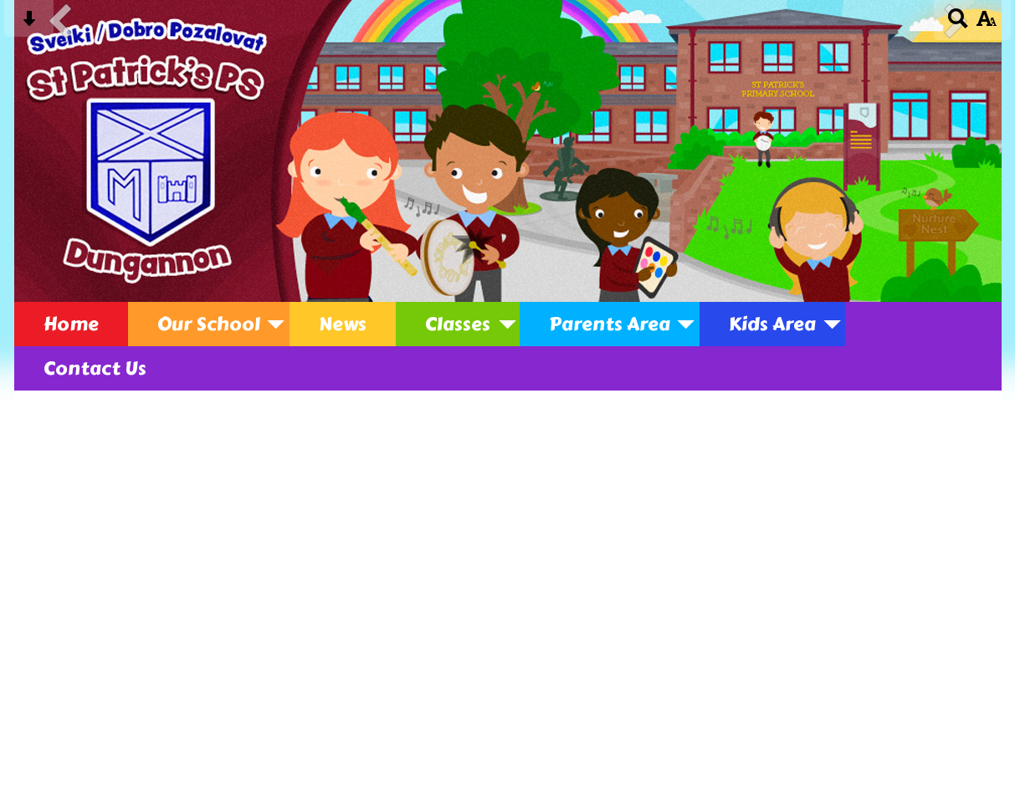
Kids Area (772, 324)
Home (71, 324)
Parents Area (609, 324)
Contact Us (95, 368)
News (343, 324)
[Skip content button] (29, 24)
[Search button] (958, 24)
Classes (457, 324)
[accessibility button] (986, 24)
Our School (208, 324)
